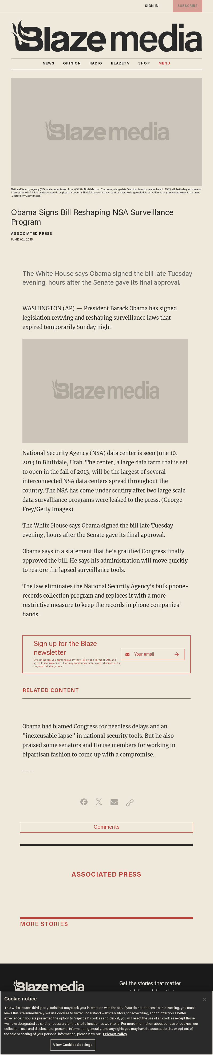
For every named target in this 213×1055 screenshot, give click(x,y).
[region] (106, 1023)
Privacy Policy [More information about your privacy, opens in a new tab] (115, 1034)
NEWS (48, 64)
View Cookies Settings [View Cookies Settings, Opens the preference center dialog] (72, 1045)
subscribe (186, 6)
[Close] (204, 999)
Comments (107, 829)
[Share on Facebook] (81, 802)
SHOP (144, 64)
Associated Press (31, 234)
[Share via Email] (115, 802)
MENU (164, 64)
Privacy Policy (80, 660)
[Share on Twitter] (98, 802)
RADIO (95, 64)
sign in (152, 6)
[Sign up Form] (152, 654)
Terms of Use (102, 660)
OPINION (72, 64)
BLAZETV (120, 64)
